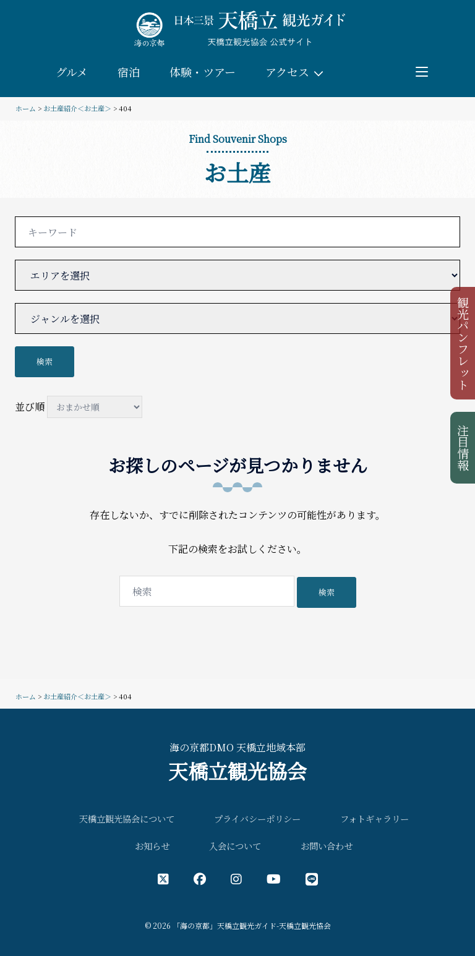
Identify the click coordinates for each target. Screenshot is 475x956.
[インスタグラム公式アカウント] (236, 878)
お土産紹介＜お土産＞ (77, 108)
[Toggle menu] (422, 72)
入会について (235, 845)
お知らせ (152, 845)
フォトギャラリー (374, 818)
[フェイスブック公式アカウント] (200, 878)
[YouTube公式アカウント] (274, 878)
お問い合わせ (327, 845)
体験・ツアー (202, 72)
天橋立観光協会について (126, 818)
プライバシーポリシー (257, 818)
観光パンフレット (463, 343)
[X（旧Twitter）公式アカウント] (163, 878)
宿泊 (129, 72)
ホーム (25, 108)
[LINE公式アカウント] (312, 878)
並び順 (78, 407)
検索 (44, 361)
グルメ (72, 72)
